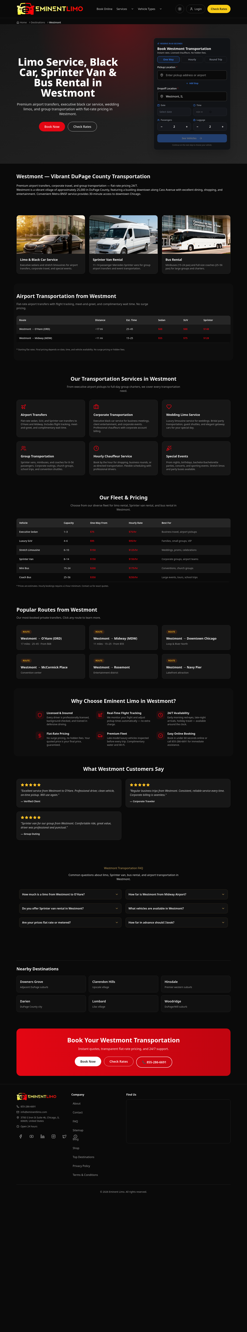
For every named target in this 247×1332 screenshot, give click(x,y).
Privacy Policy (81, 1166)
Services (121, 9)
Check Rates (82, 127)
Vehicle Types (146, 9)
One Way (168, 59)
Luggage (199, 120)
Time (197, 105)
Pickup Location (167, 67)
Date (161, 105)
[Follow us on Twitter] (64, 1136)
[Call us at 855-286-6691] (41, 1106)
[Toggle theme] (179, 9)
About (76, 1103)
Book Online (104, 9)
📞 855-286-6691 (154, 1062)
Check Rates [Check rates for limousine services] (219, 9)
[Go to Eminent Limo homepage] (49, 9)
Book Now (52, 127)
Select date (166, 111)
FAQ (75, 1121)
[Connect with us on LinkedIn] (42, 1136)
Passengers (164, 120)
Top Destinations (83, 1157)
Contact (78, 1112)
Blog (76, 1139)
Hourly (192, 59)
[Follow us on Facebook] (20, 1136)
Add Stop (192, 83)
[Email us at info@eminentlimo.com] (41, 1112)
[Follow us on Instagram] (53, 1136)
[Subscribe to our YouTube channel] (31, 1136)
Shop (76, 1148)
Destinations (38, 22)
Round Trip (215, 59)
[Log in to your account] (195, 9)
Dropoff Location (168, 88)
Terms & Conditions (85, 1175)
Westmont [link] (55, 22)
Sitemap (78, 1130)
